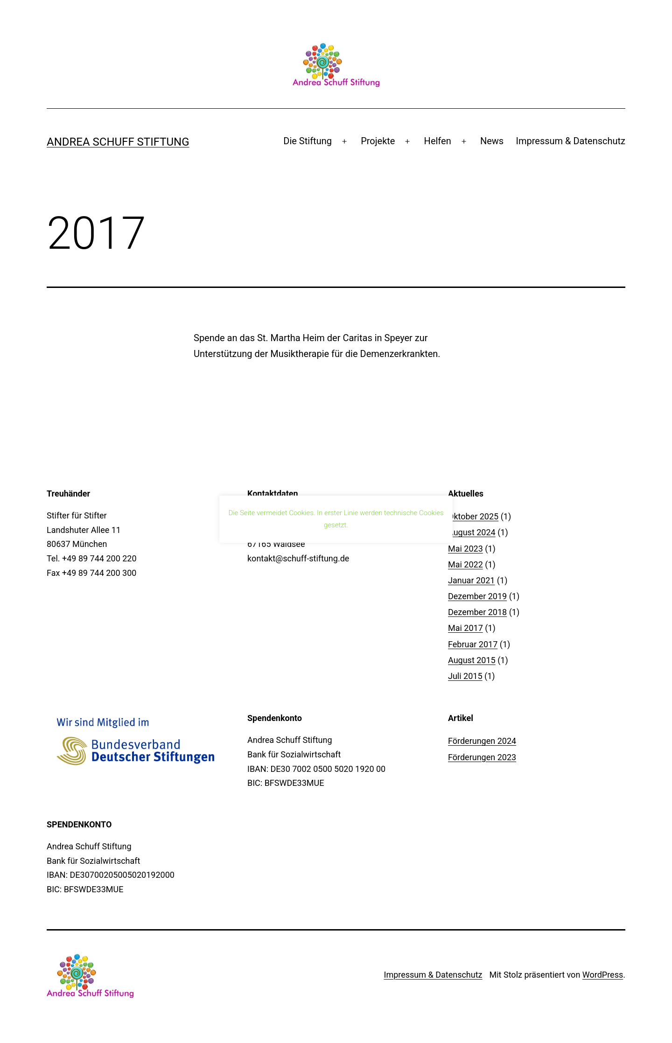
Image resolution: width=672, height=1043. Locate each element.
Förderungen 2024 (482, 741)
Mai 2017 (465, 628)
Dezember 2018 (477, 612)
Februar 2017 (472, 644)
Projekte (378, 141)
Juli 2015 (465, 676)
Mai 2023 (465, 548)
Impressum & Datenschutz (570, 141)
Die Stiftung (307, 141)
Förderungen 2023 (482, 757)
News (492, 141)
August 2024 (472, 532)
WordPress (602, 975)
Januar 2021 (471, 580)
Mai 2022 (465, 564)
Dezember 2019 (477, 596)
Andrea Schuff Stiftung (118, 141)
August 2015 (472, 660)
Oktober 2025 (473, 516)
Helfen (437, 141)
